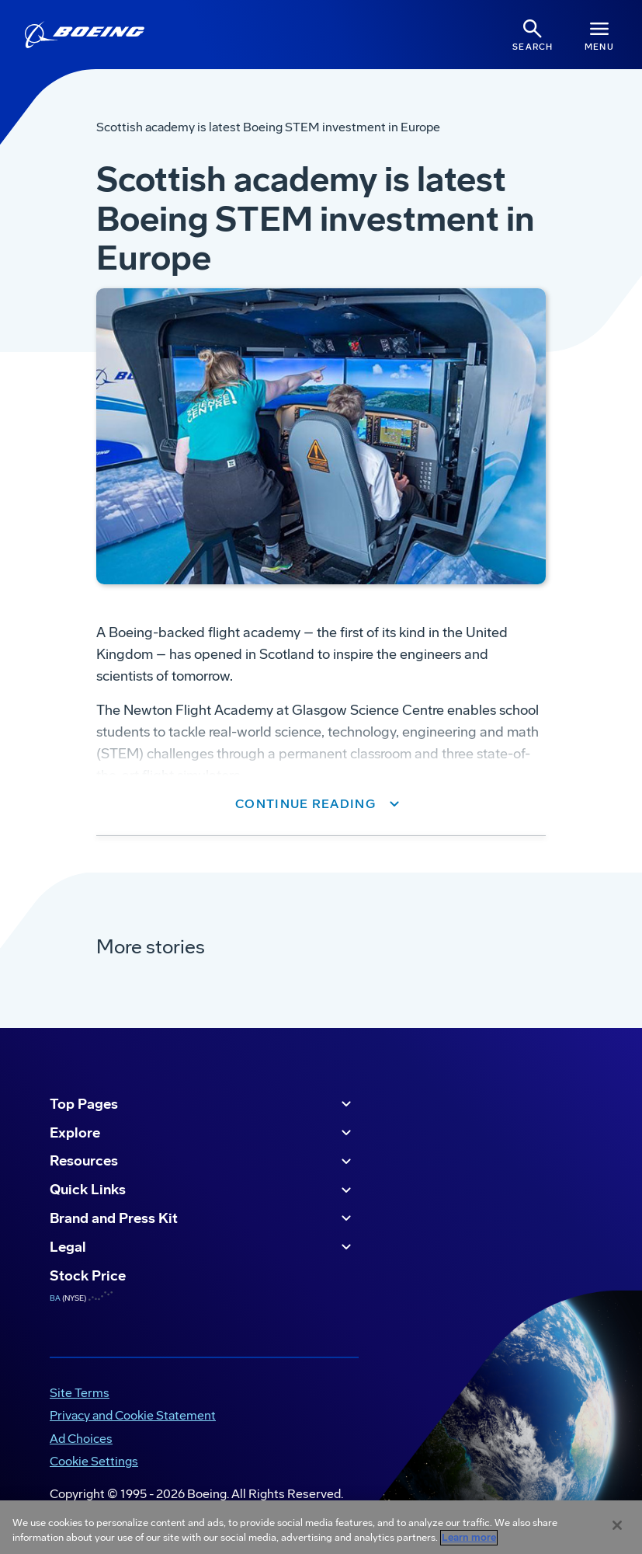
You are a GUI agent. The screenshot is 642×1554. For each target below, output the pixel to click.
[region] (321, 1527)
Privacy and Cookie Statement (133, 1415)
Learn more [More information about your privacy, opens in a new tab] (469, 1537)
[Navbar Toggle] (599, 34)
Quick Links (203, 1190)
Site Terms (79, 1392)
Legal (203, 1247)
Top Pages (203, 1104)
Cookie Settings (94, 1461)
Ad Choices (81, 1438)
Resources (203, 1161)
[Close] (617, 1525)
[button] (321, 804)
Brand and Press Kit (203, 1218)
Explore (203, 1133)
